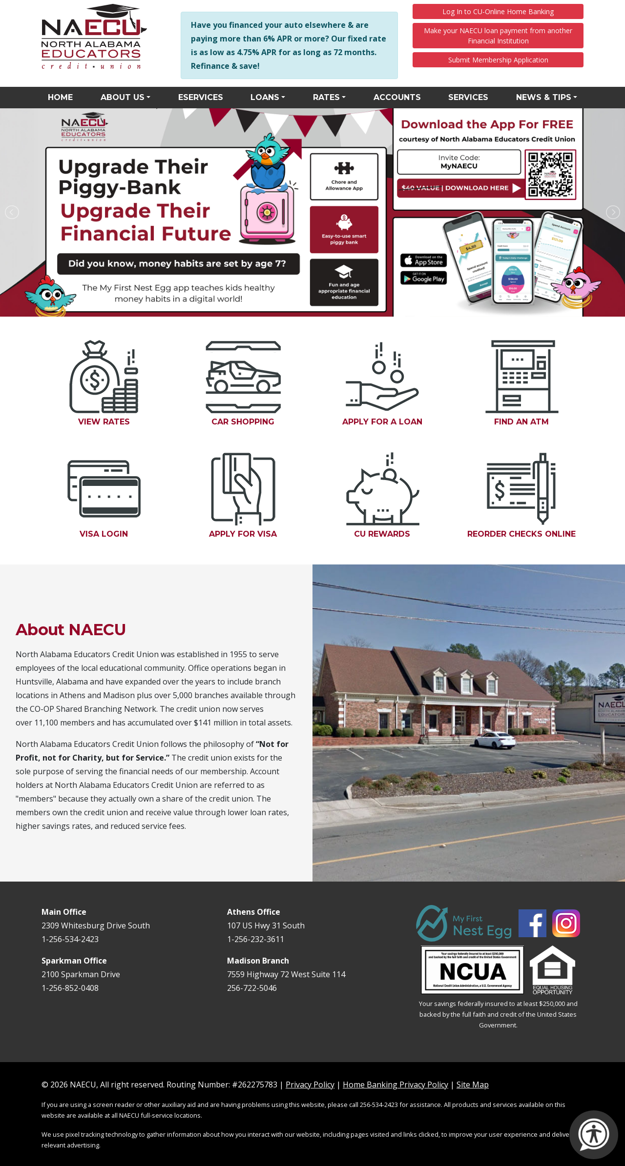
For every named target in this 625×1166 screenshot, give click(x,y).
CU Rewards (395, 495)
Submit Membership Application (498, 59)
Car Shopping (243, 383)
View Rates (104, 383)
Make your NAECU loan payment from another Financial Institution (498, 35)
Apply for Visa (256, 495)
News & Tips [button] (543, 97)
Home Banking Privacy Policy (395, 1084)
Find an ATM (534, 383)
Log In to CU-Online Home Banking (498, 11)
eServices (200, 97)
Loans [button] (264, 97)
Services (468, 97)
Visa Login (116, 495)
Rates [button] (326, 97)
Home (60, 97)
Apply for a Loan (393, 383)
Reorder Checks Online (525, 495)
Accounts (397, 97)
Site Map (473, 1084)
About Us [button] (123, 97)
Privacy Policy (310, 1084)
